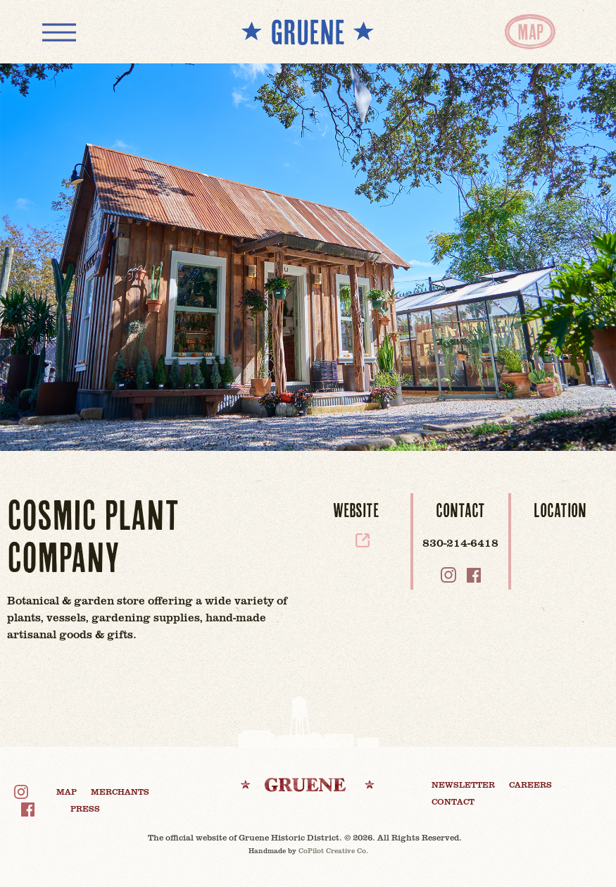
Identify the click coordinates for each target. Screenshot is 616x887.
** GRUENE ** (307, 31)
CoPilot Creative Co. (333, 850)
